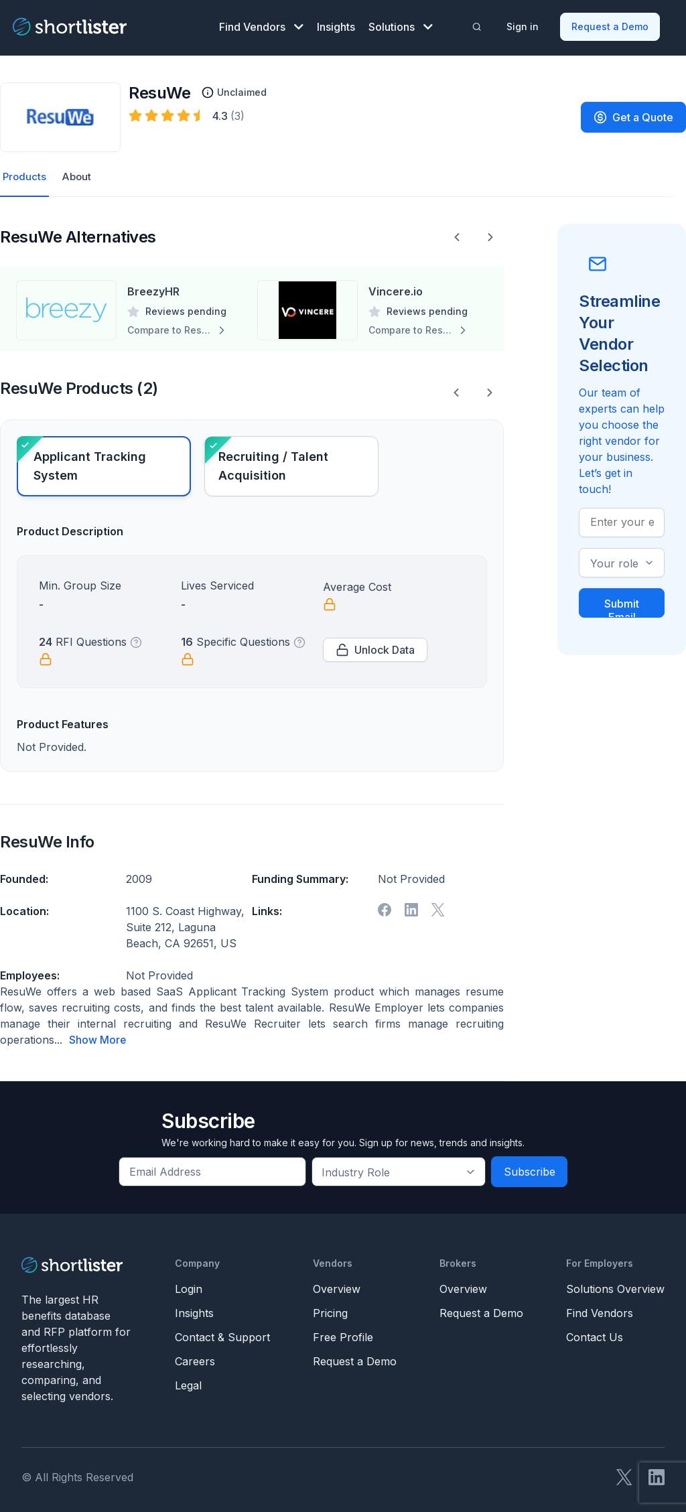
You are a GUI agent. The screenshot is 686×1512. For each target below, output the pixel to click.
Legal (188, 1380)
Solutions (400, 24)
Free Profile (343, 1331)
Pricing (330, 1307)
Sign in (524, 23)
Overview (336, 1283)
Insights (336, 24)
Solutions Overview (615, 1283)
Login (188, 1283)
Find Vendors (261, 24)
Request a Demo (611, 23)
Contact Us (594, 1331)
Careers (195, 1356)
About (79, 172)
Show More (98, 1035)
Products (25, 172)
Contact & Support (222, 1331)
